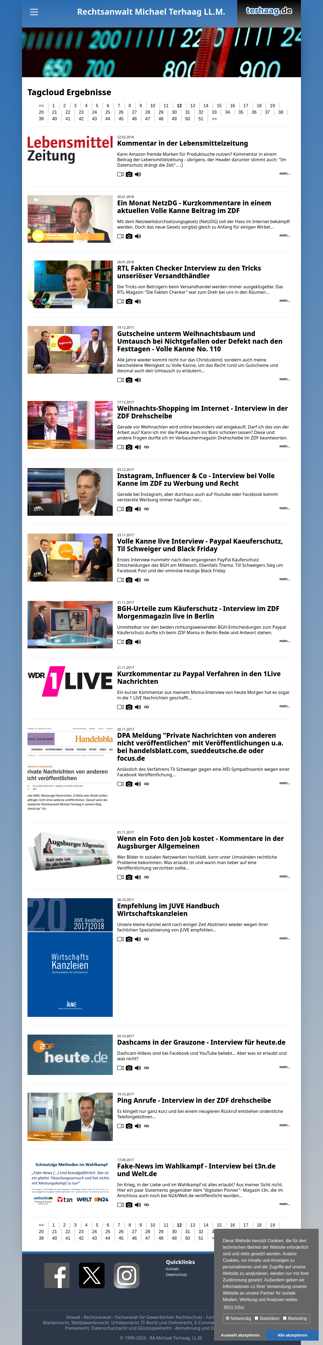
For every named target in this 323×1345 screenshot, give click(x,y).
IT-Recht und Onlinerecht (166, 1323)
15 (219, 105)
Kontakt (172, 1269)
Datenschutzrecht (109, 1328)
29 (161, 112)
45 (121, 118)
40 (54, 118)
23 (81, 112)
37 (267, 112)
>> (214, 118)
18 (259, 105)
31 (187, 112)
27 (134, 112)
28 (147, 112)
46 (134, 118)
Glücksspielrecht (154, 1328)
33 (214, 112)
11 (166, 105)
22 (67, 112)
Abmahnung (187, 1328)
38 (280, 112)
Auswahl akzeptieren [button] (240, 1335)
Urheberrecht (125, 1323)
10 (152, 105)
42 (81, 118)
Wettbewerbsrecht (90, 1323)
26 (121, 112)
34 (227, 112)
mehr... (284, 173)
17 (245, 105)
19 (272, 105)
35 (240, 112)
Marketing (295, 1318)
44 (107, 118)
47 (147, 118)
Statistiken (267, 1318)
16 (232, 105)
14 (205, 105)
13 (192, 105)
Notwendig (238, 1318)
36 (254, 112)
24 (94, 112)
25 (107, 112)
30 (174, 112)
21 (54, 112)
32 (201, 112)
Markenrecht (56, 1323)
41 (67, 118)
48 (161, 118)
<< (41, 105)
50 (187, 118)
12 (179, 105)
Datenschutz (176, 1274)
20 (41, 112)
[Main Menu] (34, 12)
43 (94, 118)
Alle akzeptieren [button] (292, 1335)
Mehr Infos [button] (234, 1307)
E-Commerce (207, 1323)
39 (41, 118)
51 (201, 118)
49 (174, 118)
